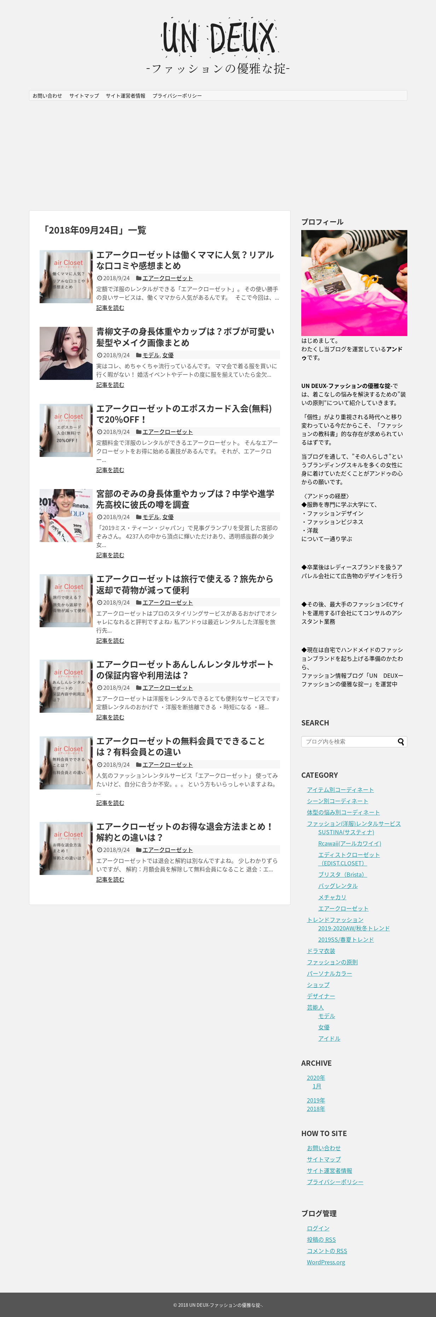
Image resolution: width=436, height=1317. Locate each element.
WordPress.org (326, 1262)
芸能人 (315, 1007)
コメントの (327, 1250)
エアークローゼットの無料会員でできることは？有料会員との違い (181, 746)
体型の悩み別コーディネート (343, 812)
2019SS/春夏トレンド (346, 939)
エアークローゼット (168, 278)
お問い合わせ (47, 95)
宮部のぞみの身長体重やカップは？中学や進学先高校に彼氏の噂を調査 (185, 499)
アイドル (329, 1038)
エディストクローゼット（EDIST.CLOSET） (349, 858)
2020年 (316, 1077)
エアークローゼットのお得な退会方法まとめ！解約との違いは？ (185, 831)
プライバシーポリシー (177, 95)
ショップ (318, 984)
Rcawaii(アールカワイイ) (349, 843)
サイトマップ (84, 95)
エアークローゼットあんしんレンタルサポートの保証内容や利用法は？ (185, 669)
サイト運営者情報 (125, 95)
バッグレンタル (338, 885)
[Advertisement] (218, 155)
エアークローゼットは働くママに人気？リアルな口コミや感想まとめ (185, 260)
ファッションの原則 (332, 962)
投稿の (321, 1239)
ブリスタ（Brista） (342, 874)
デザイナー (321, 996)
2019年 (316, 1100)
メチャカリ (332, 897)
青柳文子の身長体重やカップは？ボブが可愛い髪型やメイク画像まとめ (185, 336)
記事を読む (110, 307)
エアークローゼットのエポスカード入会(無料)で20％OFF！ (184, 413)
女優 (168, 355)
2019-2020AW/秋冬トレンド (354, 928)
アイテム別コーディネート (340, 789)
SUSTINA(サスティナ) (346, 832)
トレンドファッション (335, 919)
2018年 (316, 1108)
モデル (151, 355)
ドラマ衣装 (321, 950)
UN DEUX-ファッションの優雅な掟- (225, 1304)
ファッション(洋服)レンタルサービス (354, 823)
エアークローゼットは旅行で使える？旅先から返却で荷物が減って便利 (185, 584)
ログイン (318, 1228)
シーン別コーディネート (337, 800)
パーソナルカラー (329, 973)
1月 (317, 1086)
